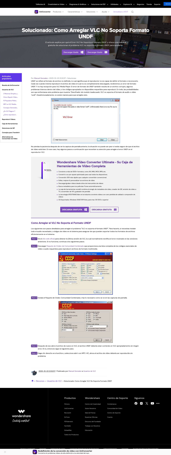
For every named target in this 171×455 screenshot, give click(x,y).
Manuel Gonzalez (41, 78)
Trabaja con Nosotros (93, 426)
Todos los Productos (71, 434)
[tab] (11, 85)
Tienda (144, 4)
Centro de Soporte (115, 412)
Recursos (40, 380)
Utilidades (113, 4)
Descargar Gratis (71, 52)
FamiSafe (67, 426)
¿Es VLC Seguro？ (9, 111)
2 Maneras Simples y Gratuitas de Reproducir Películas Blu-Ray (10, 94)
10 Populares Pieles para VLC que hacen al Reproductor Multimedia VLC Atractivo (10, 101)
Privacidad (43, 448)
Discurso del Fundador (94, 421)
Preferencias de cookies (59, 448)
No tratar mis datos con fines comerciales (151, 448)
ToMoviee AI (42, 4)
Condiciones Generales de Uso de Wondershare (86, 448)
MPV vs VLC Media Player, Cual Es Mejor (10, 104)
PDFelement (68, 421)
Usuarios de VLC (90, 371)
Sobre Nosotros (91, 408)
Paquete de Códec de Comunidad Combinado (65, 246)
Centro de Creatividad (94, 404)
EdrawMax (68, 430)
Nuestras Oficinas (92, 417)
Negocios (136, 4)
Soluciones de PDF (98, 4)
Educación (89, 430)
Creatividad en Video (59, 4)
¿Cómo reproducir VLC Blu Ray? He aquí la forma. (10, 115)
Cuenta (111, 417)
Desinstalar (129, 448)
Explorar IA (125, 4)
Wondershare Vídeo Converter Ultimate (85, 162)
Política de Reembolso (113, 448)
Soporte (151, 4)
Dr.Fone (67, 417)
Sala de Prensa (91, 412)
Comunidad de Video (116, 408)
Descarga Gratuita (72, 209)
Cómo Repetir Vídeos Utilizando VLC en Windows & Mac (10, 97)
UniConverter (69, 408)
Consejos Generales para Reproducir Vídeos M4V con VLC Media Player (10, 108)
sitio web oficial (48, 238)
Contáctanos (113, 404)
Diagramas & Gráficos (79, 4)
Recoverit (67, 412)
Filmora (67, 404)
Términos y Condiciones (27, 448)
